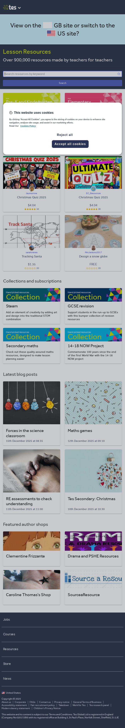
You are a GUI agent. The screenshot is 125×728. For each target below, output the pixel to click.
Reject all (65, 135)
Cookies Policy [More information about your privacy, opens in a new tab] (28, 126)
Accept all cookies (70, 144)
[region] (62, 128)
